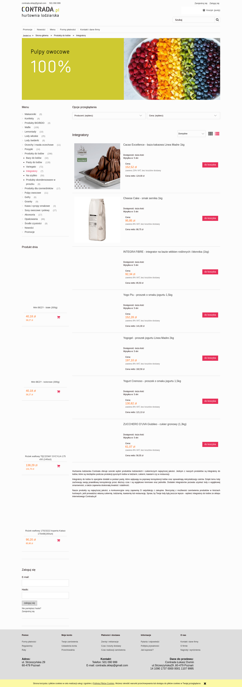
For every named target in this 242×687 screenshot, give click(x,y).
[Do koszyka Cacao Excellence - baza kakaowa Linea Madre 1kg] (210, 164)
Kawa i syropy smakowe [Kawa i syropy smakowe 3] (37, 206)
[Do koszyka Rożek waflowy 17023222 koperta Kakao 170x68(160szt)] (58, 540)
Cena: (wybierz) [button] (156, 115)
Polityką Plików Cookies (103, 683)
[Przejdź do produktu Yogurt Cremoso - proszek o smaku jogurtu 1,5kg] (97, 382)
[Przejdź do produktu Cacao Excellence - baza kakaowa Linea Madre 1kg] (97, 166)
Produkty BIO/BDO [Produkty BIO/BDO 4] (34, 123)
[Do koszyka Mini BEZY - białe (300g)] (58, 317)
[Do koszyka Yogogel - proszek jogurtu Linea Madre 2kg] (210, 358)
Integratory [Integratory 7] (31, 171)
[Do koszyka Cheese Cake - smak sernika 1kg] (210, 218)
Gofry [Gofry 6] (27, 197)
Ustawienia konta (69, 646)
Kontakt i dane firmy (189, 642)
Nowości (29, 227)
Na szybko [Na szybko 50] (31, 175)
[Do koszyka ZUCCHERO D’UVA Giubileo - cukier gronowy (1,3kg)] (210, 444)
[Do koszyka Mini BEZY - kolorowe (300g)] (58, 391)
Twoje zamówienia (70, 642)
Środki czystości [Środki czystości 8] (33, 223)
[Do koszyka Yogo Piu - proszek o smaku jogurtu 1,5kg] (210, 314)
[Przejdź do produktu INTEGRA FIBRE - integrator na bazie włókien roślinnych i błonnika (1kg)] (97, 252)
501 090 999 (55, 3)
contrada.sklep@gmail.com (34, 3)
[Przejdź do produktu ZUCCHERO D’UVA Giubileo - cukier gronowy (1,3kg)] (97, 425)
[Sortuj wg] (191, 133)
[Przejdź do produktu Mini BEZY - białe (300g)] (45, 284)
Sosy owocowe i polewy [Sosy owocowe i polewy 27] (37, 210)
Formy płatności (29, 642)
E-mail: (25, 577)
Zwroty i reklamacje (109, 642)
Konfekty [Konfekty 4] (29, 118)
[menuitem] (29, 29)
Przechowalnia (68, 650)
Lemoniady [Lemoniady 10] (30, 131)
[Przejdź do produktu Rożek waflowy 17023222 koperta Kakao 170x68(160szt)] (45, 507)
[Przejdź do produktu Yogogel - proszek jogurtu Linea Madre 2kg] (97, 339)
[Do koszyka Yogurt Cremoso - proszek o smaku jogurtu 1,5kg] (210, 401)
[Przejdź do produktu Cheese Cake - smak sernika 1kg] (97, 220)
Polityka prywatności (150, 646)
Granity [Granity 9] (28, 201)
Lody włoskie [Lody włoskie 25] (31, 136)
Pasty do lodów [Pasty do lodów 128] (34, 162)
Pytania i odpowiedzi (150, 642)
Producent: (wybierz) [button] (83, 115)
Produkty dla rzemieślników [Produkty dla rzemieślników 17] (39, 188)
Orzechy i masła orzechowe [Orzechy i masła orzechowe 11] (39, 144)
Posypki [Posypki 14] (29, 149)
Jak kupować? (147, 650)
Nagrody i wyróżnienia (190, 650)
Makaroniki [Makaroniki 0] (30, 114)
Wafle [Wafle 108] (28, 127)
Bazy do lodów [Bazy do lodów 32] (33, 158)
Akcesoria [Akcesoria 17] (30, 214)
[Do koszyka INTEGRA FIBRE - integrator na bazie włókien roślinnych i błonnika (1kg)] (210, 271)
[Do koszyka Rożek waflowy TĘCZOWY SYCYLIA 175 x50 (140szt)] (58, 466)
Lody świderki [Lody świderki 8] (32, 140)
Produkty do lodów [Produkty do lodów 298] (34, 153)
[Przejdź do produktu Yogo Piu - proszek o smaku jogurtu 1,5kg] (97, 295)
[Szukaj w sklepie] (194, 20)
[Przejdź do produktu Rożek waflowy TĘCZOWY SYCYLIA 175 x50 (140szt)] (45, 433)
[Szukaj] (217, 20)
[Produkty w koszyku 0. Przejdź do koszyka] (211, 10)
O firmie (184, 646)
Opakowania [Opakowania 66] (31, 219)
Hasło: (25, 589)
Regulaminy (27, 646)
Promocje (30, 232)
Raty (24, 650)
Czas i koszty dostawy (111, 646)
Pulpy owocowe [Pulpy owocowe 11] (33, 192)
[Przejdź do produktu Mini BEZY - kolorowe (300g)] (45, 358)
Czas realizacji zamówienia (113, 650)
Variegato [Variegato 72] (31, 166)
